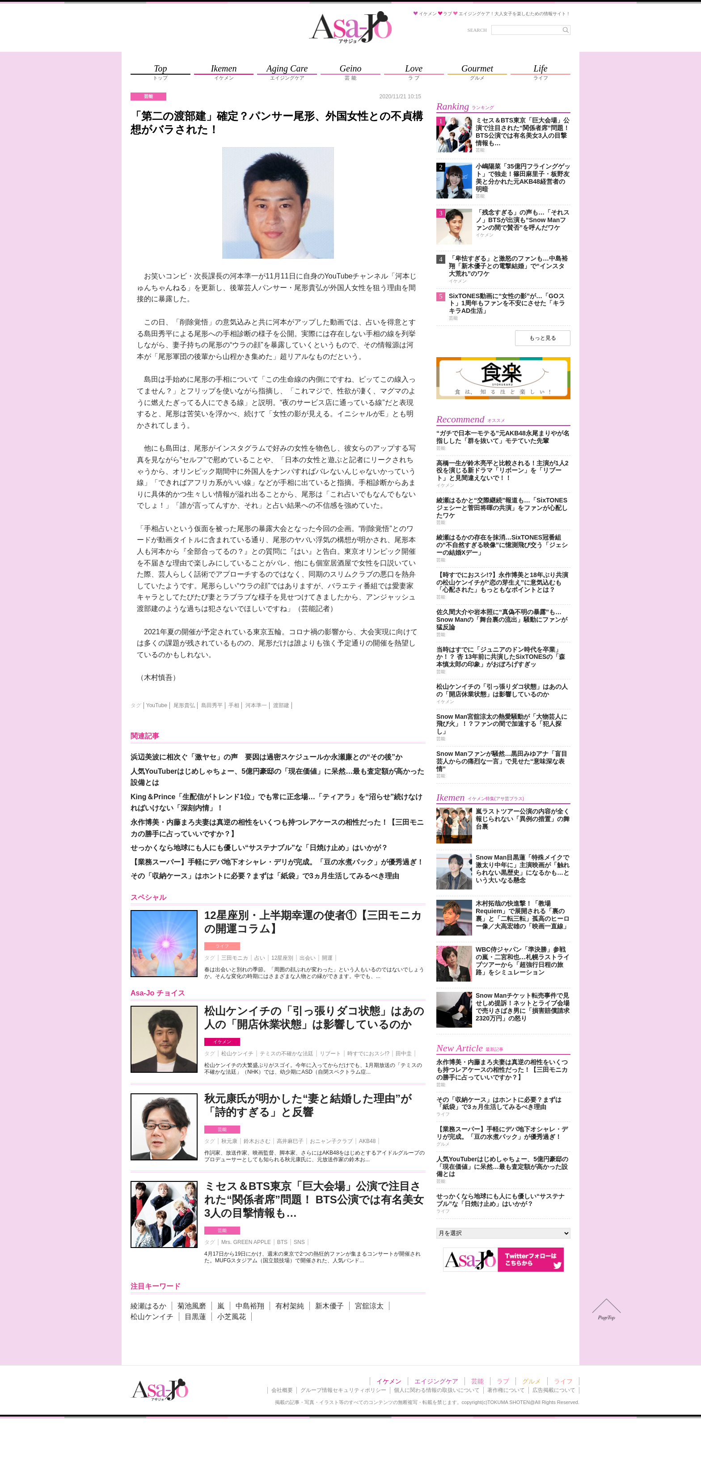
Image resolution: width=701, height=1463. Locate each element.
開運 (327, 958)
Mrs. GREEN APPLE (246, 1242)
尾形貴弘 (184, 705)
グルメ (531, 1381)
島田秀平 (212, 705)
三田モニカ (234, 958)
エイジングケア (436, 1381)
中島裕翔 (250, 1306)
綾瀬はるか (148, 1306)
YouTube (156, 705)
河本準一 (256, 705)
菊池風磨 (191, 1306)
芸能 (222, 1129)
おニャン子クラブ (331, 1141)
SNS (299, 1242)
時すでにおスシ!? (368, 1053)
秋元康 (229, 1141)
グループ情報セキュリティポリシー (343, 1390)
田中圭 (404, 1053)
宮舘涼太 (369, 1306)
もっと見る (542, 338)
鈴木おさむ (257, 1141)
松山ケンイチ (237, 1053)
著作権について (506, 1390)
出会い (308, 958)
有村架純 (289, 1306)
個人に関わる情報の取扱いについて (437, 1390)
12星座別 (282, 958)
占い (259, 958)
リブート (330, 1053)
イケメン (222, 1041)
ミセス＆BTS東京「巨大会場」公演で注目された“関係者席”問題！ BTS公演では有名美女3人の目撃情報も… (314, 1199)
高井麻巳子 (290, 1141)
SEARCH (477, 30)
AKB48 (367, 1141)
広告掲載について (553, 1390)
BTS (282, 1242)
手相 (233, 705)
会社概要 (282, 1390)
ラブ (503, 1381)
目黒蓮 (195, 1316)
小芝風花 (231, 1316)
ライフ (222, 946)
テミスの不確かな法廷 (286, 1053)
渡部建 (281, 705)
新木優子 (329, 1306)
